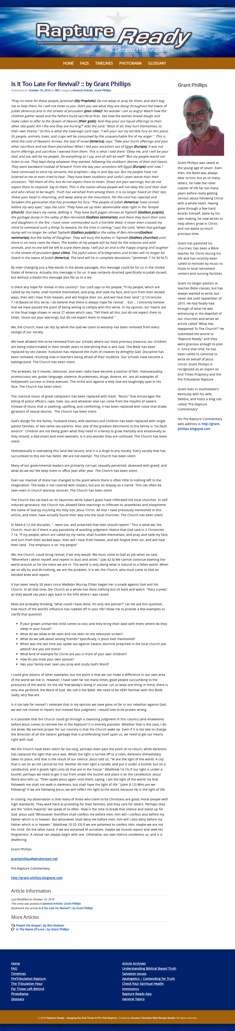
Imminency (130, 989)
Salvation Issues (134, 974)
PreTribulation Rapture (28, 979)
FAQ (14, 968)
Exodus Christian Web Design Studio (153, 1018)
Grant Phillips (102, 90)
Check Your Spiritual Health (143, 983)
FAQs (84, 63)
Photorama (130, 63)
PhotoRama (19, 994)
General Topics (133, 999)
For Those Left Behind (27, 989)
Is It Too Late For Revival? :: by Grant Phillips (66, 908)
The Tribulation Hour (27, 983)
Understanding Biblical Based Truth (149, 968)
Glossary (157, 63)
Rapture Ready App (137, 994)
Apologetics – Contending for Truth (148, 979)
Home (68, 63)
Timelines (104, 63)
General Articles (82, 90)
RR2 (57, 90)
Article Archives (134, 963)
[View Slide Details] (117, 32)
